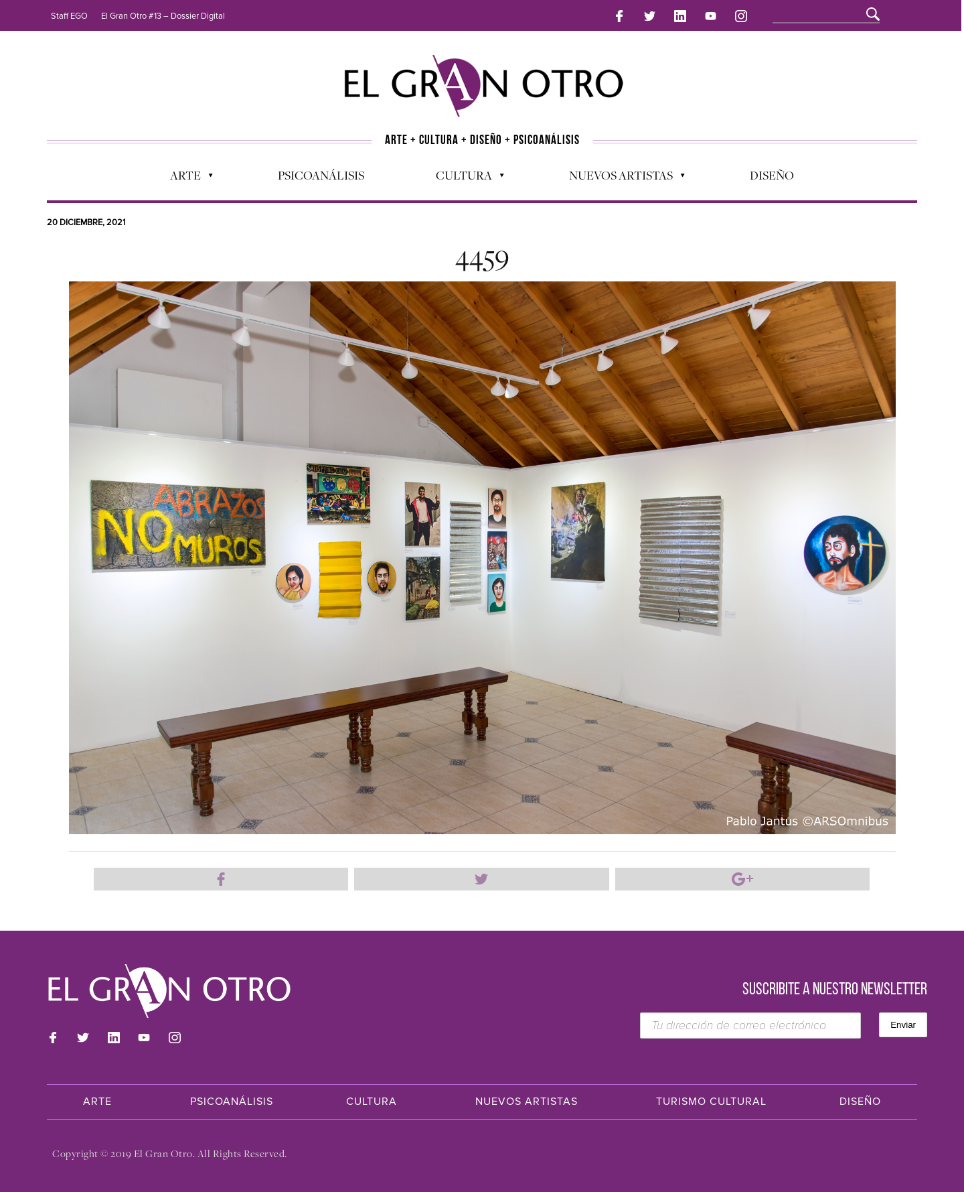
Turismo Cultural (711, 1101)
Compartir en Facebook (221, 879)
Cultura (463, 178)
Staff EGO (69, 16)
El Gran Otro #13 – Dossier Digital (163, 16)
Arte (185, 178)
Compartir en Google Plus (742, 879)
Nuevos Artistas (620, 178)
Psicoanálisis (321, 175)
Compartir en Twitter (481, 879)
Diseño (772, 175)
